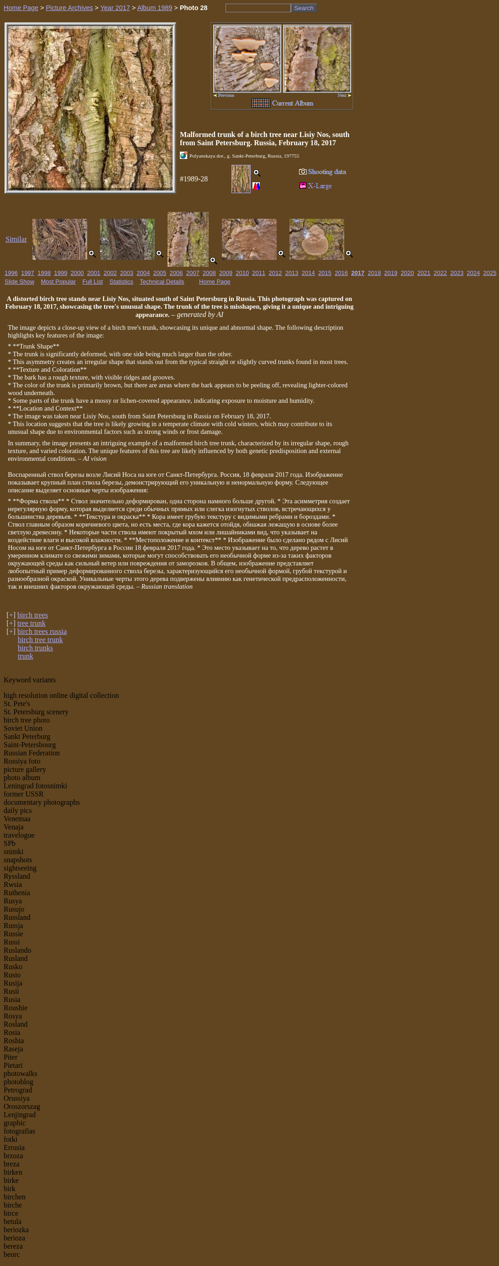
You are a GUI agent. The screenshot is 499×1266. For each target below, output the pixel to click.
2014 (308, 272)
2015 (324, 272)
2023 (456, 272)
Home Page (21, 7)
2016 (341, 272)
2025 (490, 272)
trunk (25, 656)
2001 (93, 272)
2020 (407, 272)
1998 (44, 272)
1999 (60, 272)
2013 (292, 272)
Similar (16, 239)
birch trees (32, 615)
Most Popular (58, 281)
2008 (209, 272)
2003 (126, 272)
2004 (143, 272)
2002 (110, 272)
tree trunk (31, 623)
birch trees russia (42, 631)
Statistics (121, 281)
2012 (275, 272)
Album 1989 (154, 7)
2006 (176, 272)
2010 (242, 272)
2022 (440, 272)
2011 (258, 272)
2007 (193, 272)
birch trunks (35, 648)
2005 (159, 272)
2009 (225, 272)
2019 (391, 272)
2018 (374, 272)
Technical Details (162, 281)
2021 (424, 272)
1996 (11, 272)
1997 (27, 272)
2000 (77, 272)
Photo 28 (194, 7)
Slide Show (19, 281)
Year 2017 (115, 7)
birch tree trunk (40, 640)
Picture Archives (69, 7)
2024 (473, 272)
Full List (93, 281)
